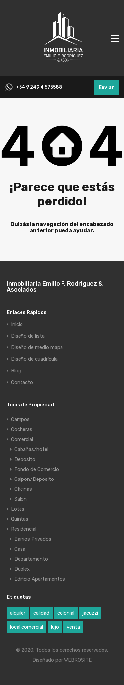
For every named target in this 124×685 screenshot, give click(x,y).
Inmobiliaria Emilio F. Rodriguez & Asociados (55, 287)
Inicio (17, 324)
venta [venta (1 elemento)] (73, 627)
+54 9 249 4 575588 (39, 87)
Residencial (23, 529)
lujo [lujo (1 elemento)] (55, 627)
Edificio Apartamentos (39, 579)
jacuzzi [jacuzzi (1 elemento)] (90, 613)
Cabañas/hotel (31, 449)
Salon (20, 499)
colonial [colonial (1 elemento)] (65, 613)
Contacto (22, 382)
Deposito (24, 459)
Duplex (22, 569)
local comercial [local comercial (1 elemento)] (26, 627)
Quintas (19, 519)
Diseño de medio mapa (37, 347)
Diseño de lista (28, 336)
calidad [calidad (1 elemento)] (41, 613)
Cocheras (21, 429)
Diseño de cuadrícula (34, 359)
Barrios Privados (32, 539)
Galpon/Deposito (34, 479)
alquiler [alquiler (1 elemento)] (17, 613)
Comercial (22, 439)
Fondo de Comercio (36, 469)
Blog (16, 370)
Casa (19, 549)
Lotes (17, 509)
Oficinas (23, 489)
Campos (20, 419)
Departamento (31, 559)
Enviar (106, 87)
